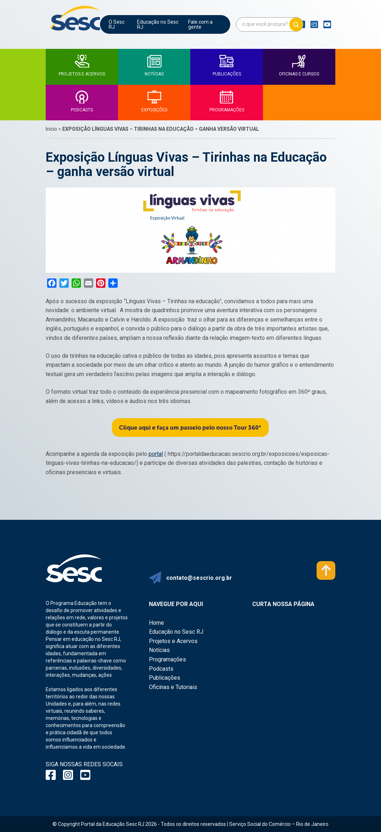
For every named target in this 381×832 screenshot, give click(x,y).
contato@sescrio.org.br (199, 577)
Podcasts (161, 668)
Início (51, 129)
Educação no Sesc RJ (157, 24)
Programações (167, 659)
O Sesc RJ (116, 24)
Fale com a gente (200, 24)
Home (156, 622)
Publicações (164, 677)
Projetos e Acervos (173, 641)
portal (156, 453)
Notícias (159, 650)
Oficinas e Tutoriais (173, 687)
